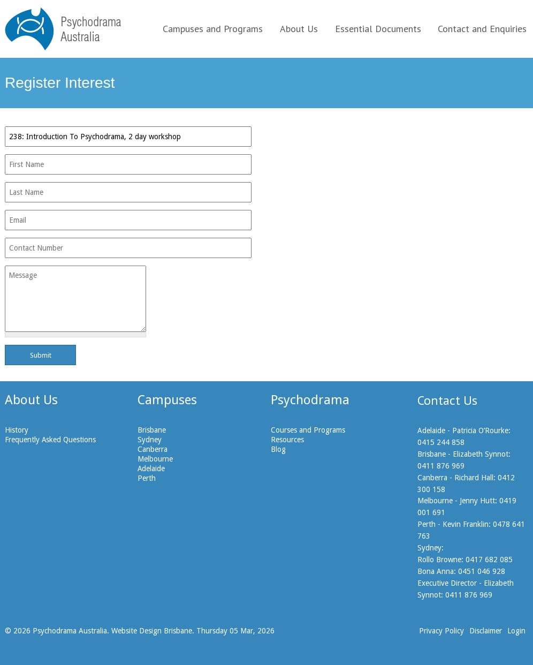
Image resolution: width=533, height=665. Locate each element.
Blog (278, 449)
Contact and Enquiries (482, 28)
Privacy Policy (441, 630)
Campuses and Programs (213, 28)
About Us (299, 28)
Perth (147, 478)
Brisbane (152, 430)
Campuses (167, 399)
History (16, 430)
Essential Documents (378, 28)
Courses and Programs (308, 430)
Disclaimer (485, 630)
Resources (287, 439)
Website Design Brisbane (151, 630)
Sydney (150, 439)
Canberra (152, 449)
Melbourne (155, 459)
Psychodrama (310, 399)
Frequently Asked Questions (50, 439)
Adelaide (151, 468)
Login (516, 630)
